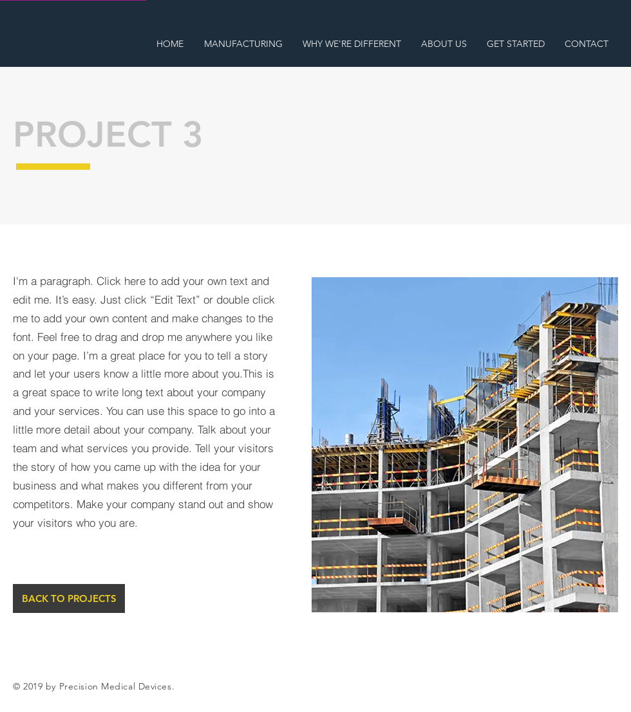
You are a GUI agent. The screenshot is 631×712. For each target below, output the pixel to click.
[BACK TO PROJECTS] (69, 598)
